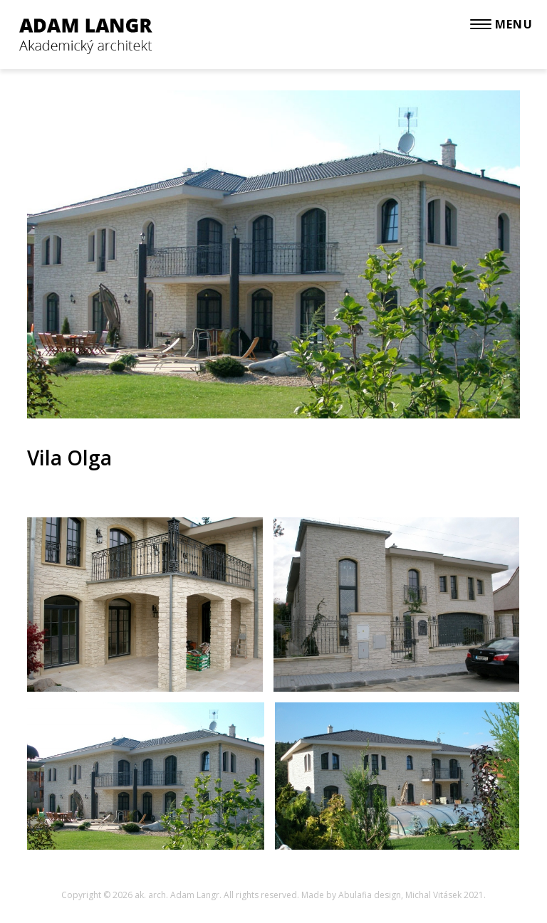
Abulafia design (369, 895)
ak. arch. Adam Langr (177, 895)
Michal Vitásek (433, 895)
